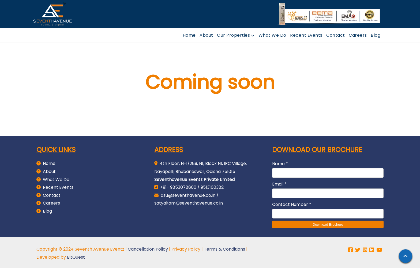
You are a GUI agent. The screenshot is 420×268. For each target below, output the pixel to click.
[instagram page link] (366, 248)
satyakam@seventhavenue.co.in (188, 200)
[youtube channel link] (380, 248)
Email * (279, 181)
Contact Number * (291, 201)
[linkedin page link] (372, 248)
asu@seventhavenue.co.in (188, 192)
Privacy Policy (185, 247)
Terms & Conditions (224, 247)
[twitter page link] (358, 248)
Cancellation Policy (148, 247)
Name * (280, 160)
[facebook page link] (351, 248)
